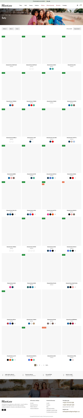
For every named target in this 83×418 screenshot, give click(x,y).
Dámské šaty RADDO (71, 210)
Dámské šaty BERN (11, 174)
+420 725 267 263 (68, 405)
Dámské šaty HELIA (11, 319)
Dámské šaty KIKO (51, 356)
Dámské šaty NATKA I (51, 174)
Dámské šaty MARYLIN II (11, 64)
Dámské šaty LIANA (31, 210)
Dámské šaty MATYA (51, 210)
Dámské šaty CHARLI (51, 101)
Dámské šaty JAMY (31, 137)
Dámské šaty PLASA (51, 283)
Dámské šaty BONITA (31, 356)
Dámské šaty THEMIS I (11, 101)
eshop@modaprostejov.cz (71, 411)
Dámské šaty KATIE (31, 174)
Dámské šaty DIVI (72, 64)
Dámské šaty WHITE (31, 246)
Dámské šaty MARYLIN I (31, 64)
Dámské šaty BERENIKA (71, 319)
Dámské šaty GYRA (71, 356)
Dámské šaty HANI (11, 283)
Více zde (48, 1)
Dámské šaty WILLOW (11, 210)
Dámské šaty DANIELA (11, 137)
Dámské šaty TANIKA (31, 319)
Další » (47, 365)
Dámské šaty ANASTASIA (71, 283)
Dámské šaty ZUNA (51, 246)
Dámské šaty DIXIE (31, 283)
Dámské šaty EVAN (51, 319)
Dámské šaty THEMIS (31, 101)
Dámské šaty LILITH (11, 356)
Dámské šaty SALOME (52, 137)
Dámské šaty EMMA (71, 174)
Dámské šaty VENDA (11, 246)
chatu (72, 375)
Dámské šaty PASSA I (71, 246)
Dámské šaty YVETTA (71, 137)
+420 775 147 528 (68, 402)
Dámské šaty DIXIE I (51, 64)
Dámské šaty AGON (71, 101)
